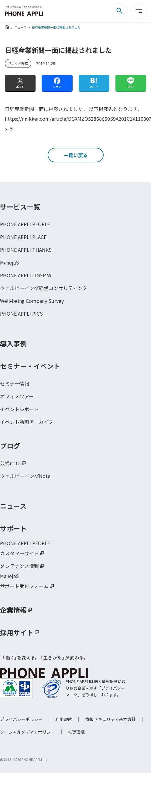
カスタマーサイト (19, 553)
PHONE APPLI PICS (21, 313)
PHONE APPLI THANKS (26, 249)
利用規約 (63, 719)
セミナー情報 (14, 383)
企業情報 (13, 610)
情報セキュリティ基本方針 (110, 719)
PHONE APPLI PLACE (23, 237)
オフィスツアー (17, 396)
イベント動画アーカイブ (26, 421)
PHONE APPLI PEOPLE (25, 224)
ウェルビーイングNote (25, 476)
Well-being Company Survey (32, 300)
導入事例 (13, 343)
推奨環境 (76, 732)
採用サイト (16, 632)
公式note (10, 463)
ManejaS (9, 262)
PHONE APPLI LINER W (25, 275)
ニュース (20, 27)
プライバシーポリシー (21, 719)
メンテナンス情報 (19, 566)
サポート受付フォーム (24, 586)
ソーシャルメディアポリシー (27, 732)
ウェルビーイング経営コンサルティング (43, 288)
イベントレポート (19, 409)
